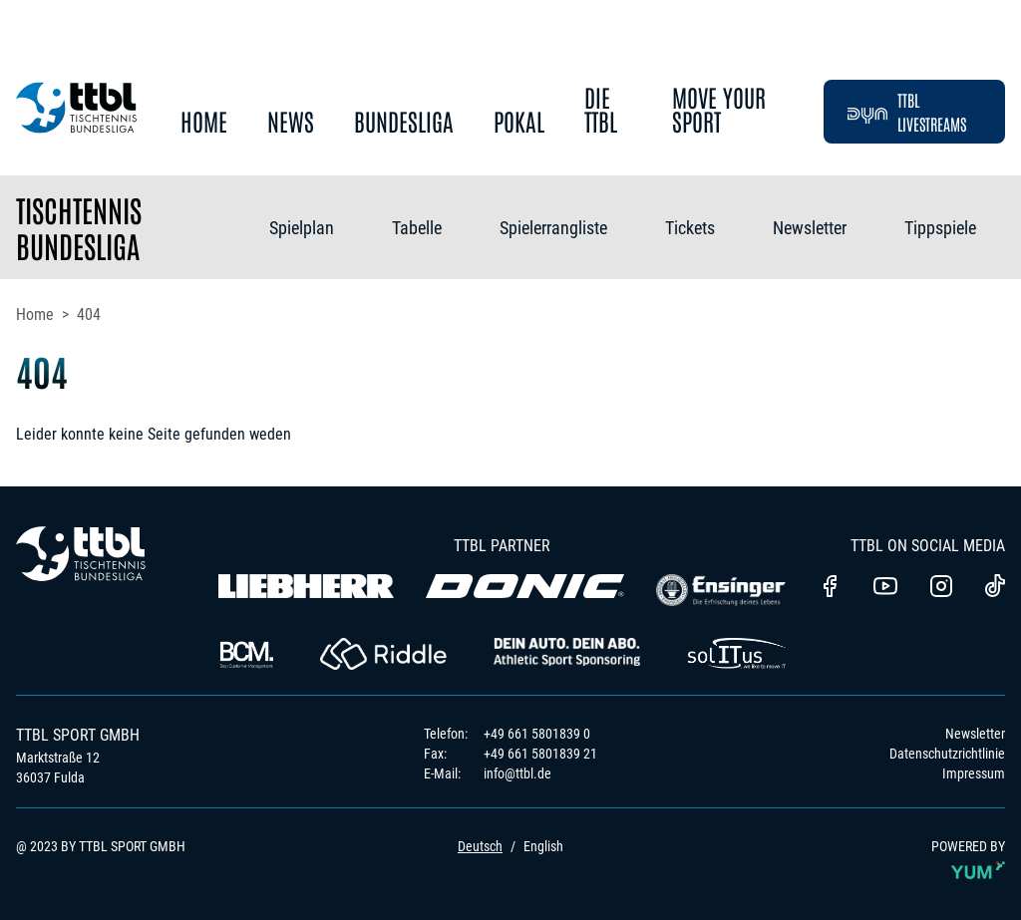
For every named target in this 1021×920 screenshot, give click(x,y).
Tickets (690, 227)
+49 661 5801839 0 (537, 734)
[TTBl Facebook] (830, 588)
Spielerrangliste (553, 227)
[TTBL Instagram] (941, 588)
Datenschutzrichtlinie (947, 754)
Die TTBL (600, 110)
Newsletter (810, 227)
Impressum (973, 773)
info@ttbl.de (517, 773)
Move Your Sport (719, 110)
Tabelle (417, 227)
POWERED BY (968, 863)
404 (89, 314)
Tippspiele (940, 227)
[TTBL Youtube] (885, 588)
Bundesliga (404, 122)
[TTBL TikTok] (995, 589)
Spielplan (301, 227)
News (290, 122)
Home (203, 122)
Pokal (519, 122)
